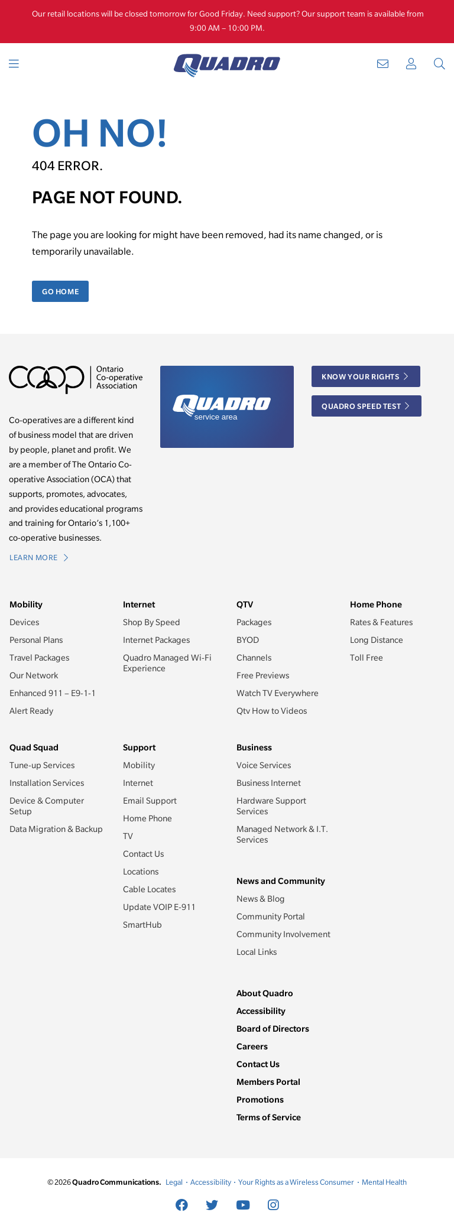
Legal (174, 1182)
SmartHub (142, 924)
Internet (138, 783)
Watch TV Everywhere (277, 693)
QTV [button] (244, 604)
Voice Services (263, 765)
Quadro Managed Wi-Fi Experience (167, 663)
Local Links (256, 952)
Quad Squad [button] (34, 747)
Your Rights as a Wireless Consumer (296, 1182)
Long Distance (376, 640)
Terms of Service (268, 1117)
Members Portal (268, 1082)
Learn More (38, 557)
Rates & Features (381, 622)
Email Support (150, 800)
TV (128, 836)
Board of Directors (272, 1028)
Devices (24, 622)
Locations (140, 871)
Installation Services (46, 783)
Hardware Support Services (271, 806)
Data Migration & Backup (56, 829)
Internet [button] (139, 604)
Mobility (139, 765)
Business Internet (268, 783)
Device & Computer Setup (46, 806)
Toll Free (366, 657)
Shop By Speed (151, 622)
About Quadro (264, 993)
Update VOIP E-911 (159, 907)
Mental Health (384, 1182)
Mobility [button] (26, 604)
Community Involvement (283, 934)
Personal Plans (36, 640)
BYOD (247, 640)
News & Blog (260, 898)
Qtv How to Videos (271, 711)
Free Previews (262, 675)
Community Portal (270, 916)
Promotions (260, 1099)
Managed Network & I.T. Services (282, 834)
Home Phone (147, 818)
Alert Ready (31, 711)
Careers (252, 1046)
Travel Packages (39, 657)
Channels (253, 657)
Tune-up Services (41, 765)
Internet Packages (156, 640)
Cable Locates (149, 889)
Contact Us (143, 854)
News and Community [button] (280, 881)
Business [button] (254, 747)
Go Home (60, 291)
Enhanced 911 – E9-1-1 (52, 693)
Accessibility (261, 1011)
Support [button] (139, 747)
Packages (253, 622)
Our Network (33, 675)
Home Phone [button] (376, 604)
